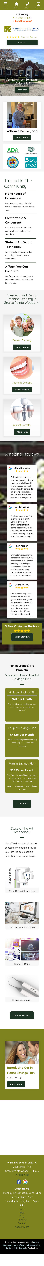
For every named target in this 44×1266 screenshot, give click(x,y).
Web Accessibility (33, 1245)
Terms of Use (18, 1245)
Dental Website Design (15, 1248)
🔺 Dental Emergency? (22, 21)
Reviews (22, 1219)
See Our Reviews (22, 637)
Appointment (22, 1226)
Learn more (22, 137)
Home (22, 1209)
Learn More (22, 90)
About (22, 1212)
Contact (22, 1223)
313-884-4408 (22, 18)
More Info (22, 432)
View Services (22, 389)
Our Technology (22, 1015)
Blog (22, 1216)
